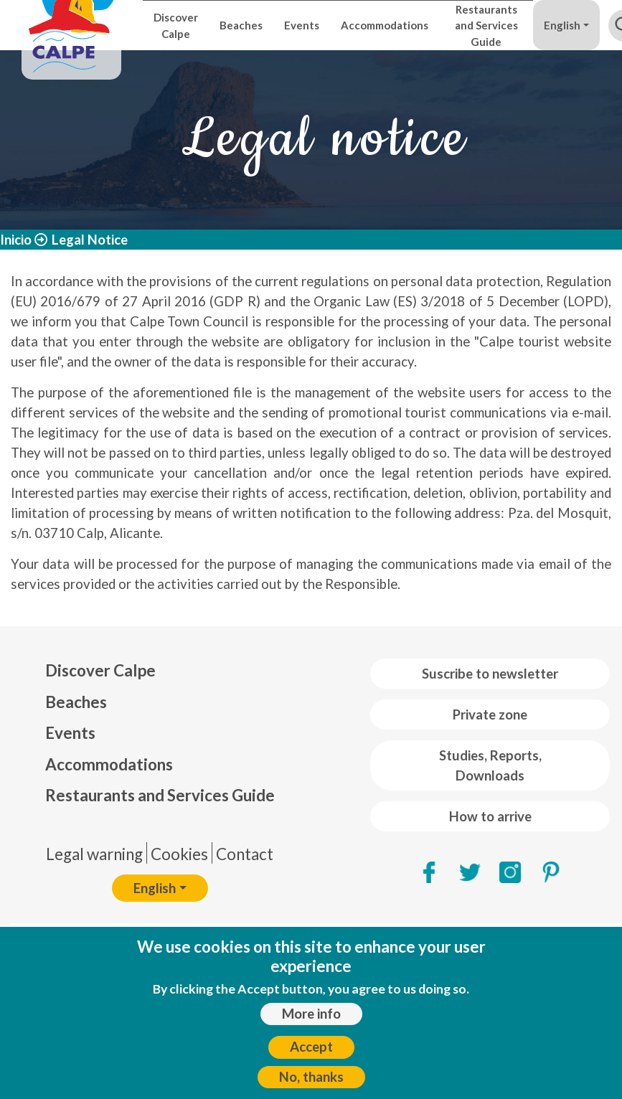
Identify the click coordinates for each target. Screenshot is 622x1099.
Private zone (490, 714)
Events (301, 25)
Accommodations (384, 25)
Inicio (16, 239)
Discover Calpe (176, 25)
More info (311, 1014)
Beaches (241, 25)
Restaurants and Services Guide (486, 25)
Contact (244, 854)
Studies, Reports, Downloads (490, 765)
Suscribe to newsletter (490, 673)
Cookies (179, 854)
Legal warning (94, 854)
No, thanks (311, 1077)
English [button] (562, 25)
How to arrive (490, 816)
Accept (311, 1047)
